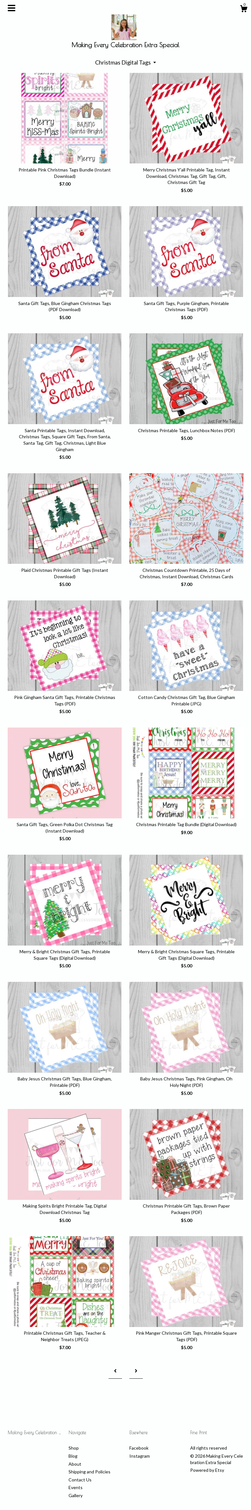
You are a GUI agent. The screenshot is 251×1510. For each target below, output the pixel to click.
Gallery (76, 1495)
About (75, 1464)
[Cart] (243, 9)
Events (76, 1487)
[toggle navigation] (11, 8)
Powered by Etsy (207, 1470)
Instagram (139, 1456)
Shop (74, 1448)
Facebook (139, 1448)
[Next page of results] (136, 1370)
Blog (73, 1456)
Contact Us (80, 1479)
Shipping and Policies (89, 1471)
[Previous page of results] (115, 1370)
